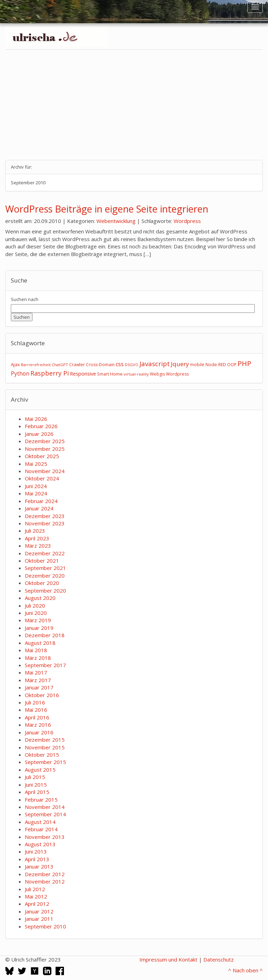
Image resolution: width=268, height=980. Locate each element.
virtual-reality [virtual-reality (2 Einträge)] (136, 374)
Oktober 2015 (42, 754)
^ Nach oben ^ (245, 970)
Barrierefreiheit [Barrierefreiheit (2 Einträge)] (36, 364)
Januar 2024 (39, 508)
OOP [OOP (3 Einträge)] (232, 365)
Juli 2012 (35, 889)
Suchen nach (24, 299)
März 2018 (38, 657)
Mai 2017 (36, 672)
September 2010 (45, 926)
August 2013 (40, 844)
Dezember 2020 (45, 575)
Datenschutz (218, 959)
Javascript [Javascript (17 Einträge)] (154, 363)
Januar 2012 (39, 911)
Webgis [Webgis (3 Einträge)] (157, 374)
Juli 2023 (35, 530)
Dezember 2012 (45, 874)
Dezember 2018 (45, 635)
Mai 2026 (36, 418)
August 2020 (40, 597)
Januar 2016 (39, 732)
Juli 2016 (35, 702)
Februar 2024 (41, 500)
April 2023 (37, 538)
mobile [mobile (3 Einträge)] (197, 365)
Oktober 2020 (42, 582)
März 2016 (38, 724)
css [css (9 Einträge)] (120, 364)
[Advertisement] (134, 105)
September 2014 (45, 814)
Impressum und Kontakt (168, 959)
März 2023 (38, 545)
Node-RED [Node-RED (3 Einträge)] (215, 365)
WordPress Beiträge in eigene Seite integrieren (106, 208)
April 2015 (37, 791)
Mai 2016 (36, 709)
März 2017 (38, 680)
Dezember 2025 (45, 441)
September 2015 (45, 761)
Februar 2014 (41, 829)
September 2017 (45, 665)
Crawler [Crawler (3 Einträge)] (77, 365)
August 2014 (40, 821)
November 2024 (45, 471)
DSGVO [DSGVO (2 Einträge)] (131, 364)
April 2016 (37, 717)
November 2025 (45, 448)
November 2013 (45, 836)
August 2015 (40, 769)
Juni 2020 (36, 612)
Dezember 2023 (45, 515)
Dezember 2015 (45, 739)
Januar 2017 (39, 687)
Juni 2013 (36, 851)
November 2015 (45, 747)
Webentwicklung (116, 220)
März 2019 (38, 620)
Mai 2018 (36, 650)
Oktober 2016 (42, 695)
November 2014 (45, 806)
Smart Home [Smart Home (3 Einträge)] (110, 374)
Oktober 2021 (42, 560)
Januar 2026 (39, 433)
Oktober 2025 (42, 456)
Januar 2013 (39, 866)
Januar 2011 (39, 918)
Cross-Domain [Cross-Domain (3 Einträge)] (100, 365)
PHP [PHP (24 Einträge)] (244, 363)
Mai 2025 (36, 463)
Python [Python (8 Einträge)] (20, 373)
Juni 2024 (36, 486)
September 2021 (45, 567)
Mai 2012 (36, 896)
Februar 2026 (41, 426)
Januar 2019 (39, 627)
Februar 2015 (41, 799)
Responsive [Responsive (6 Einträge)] (83, 373)
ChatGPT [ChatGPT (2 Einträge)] (60, 364)
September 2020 (45, 590)
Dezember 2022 (45, 553)
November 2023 (45, 523)
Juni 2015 (36, 784)
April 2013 (37, 859)
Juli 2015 (35, 776)
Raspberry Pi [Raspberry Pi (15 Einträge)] (49, 373)
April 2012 (37, 903)
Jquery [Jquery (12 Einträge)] (180, 364)
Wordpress (187, 220)
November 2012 (45, 881)
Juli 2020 (35, 605)
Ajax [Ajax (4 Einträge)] (15, 364)
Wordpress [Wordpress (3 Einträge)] (177, 374)
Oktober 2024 (42, 478)
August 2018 (40, 642)
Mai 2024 (36, 493)
